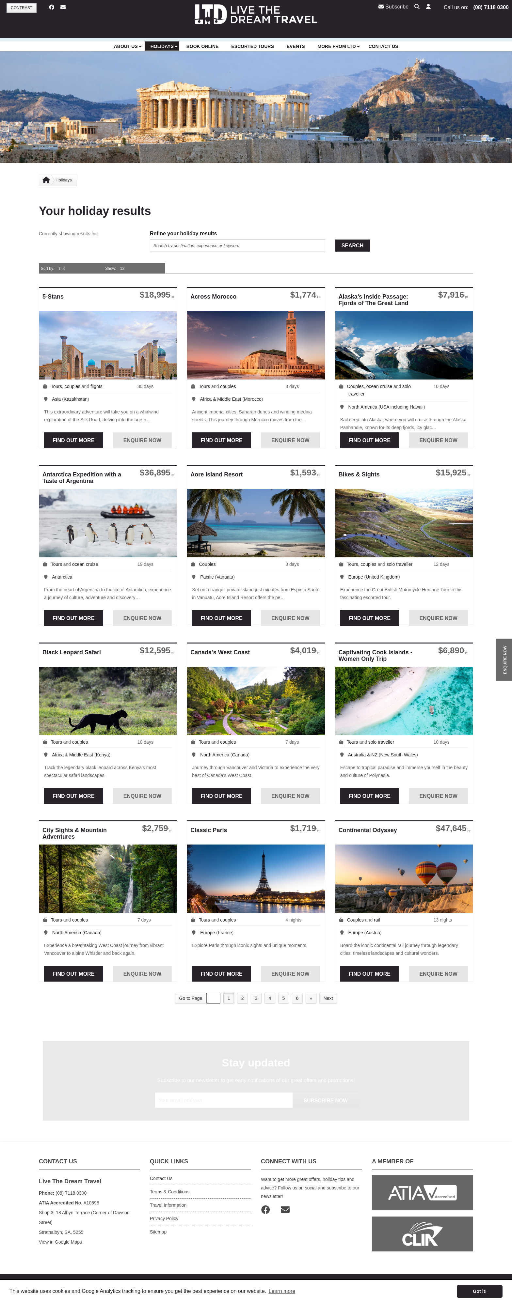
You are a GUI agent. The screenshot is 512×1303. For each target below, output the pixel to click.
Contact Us (161, 1178)
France (225, 932)
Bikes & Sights (359, 474)
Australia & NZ (362, 754)
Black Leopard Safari (71, 652)
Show (110, 268)
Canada (240, 754)
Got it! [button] (480, 1291)
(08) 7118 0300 (491, 7)
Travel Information (168, 1205)
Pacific (207, 577)
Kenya (102, 754)
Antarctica (62, 577)
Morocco (253, 399)
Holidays (64, 180)
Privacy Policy (164, 1218)
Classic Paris (208, 830)
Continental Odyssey (368, 830)
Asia (56, 399)
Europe (355, 577)
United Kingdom (382, 577)
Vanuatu (224, 577)
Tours (56, 386)
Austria (373, 932)
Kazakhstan (76, 399)
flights (96, 386)
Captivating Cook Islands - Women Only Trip (375, 655)
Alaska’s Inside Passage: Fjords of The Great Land (373, 299)
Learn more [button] (282, 1291)
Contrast (21, 8)
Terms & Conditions (169, 1191)
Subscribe (393, 6)
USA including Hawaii (402, 407)
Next (329, 998)
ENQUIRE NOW (505, 659)
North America (362, 407)
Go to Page (189, 998)
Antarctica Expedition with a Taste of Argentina (81, 477)
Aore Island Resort (216, 474)
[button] (427, 7)
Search (353, 245)
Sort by (47, 268)
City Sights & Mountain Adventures (74, 833)
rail (377, 920)
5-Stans (53, 296)
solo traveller (399, 564)
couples (72, 386)
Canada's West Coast (220, 652)
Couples (355, 386)
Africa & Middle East (220, 399)
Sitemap (158, 1231)
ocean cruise (379, 386)
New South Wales (398, 754)
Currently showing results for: (68, 233)
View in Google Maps (60, 1242)
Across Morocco (213, 296)
